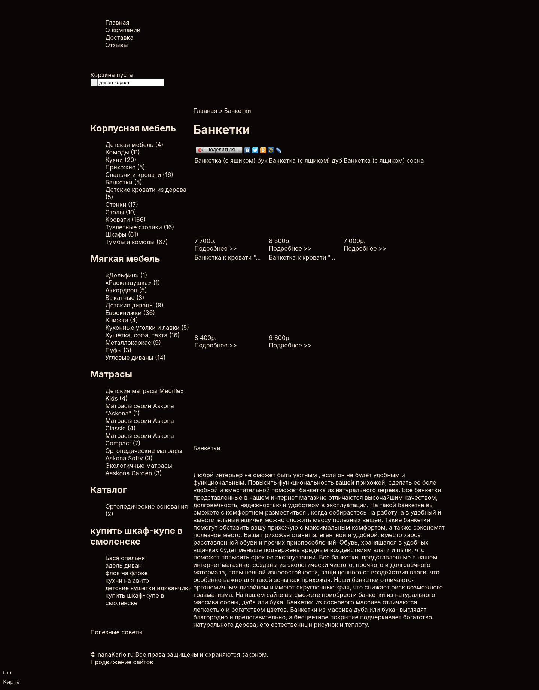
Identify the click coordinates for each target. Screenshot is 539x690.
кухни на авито (127, 580)
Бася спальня (125, 558)
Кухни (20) (121, 159)
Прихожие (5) (125, 167)
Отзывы (117, 45)
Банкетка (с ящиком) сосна (384, 160)
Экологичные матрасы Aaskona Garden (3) (139, 469)
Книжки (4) (122, 320)
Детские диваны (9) (135, 305)
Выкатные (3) (125, 297)
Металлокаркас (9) (133, 342)
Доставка (120, 37)
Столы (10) (121, 212)
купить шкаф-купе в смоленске (135, 599)
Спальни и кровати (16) (139, 174)
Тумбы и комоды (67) (137, 242)
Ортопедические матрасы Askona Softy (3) (144, 454)
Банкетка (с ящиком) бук (231, 160)
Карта (11, 682)
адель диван (124, 565)
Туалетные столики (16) (140, 227)
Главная (118, 22)
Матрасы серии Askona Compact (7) (140, 439)
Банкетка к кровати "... (228, 257)
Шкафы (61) (122, 234)
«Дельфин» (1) (126, 275)
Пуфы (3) (118, 350)
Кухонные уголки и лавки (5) (147, 327)
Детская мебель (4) (135, 144)
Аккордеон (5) (126, 290)
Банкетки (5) (124, 182)
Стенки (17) (122, 204)
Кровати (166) (126, 219)
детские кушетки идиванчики (149, 588)
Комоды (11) (123, 152)
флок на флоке (127, 573)
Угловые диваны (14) (136, 357)
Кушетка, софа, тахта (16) (143, 335)
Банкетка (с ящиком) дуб (305, 160)
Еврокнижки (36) (130, 312)
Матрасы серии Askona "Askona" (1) (140, 409)
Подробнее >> (216, 248)
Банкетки (237, 110)
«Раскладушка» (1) (133, 282)
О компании (123, 30)
